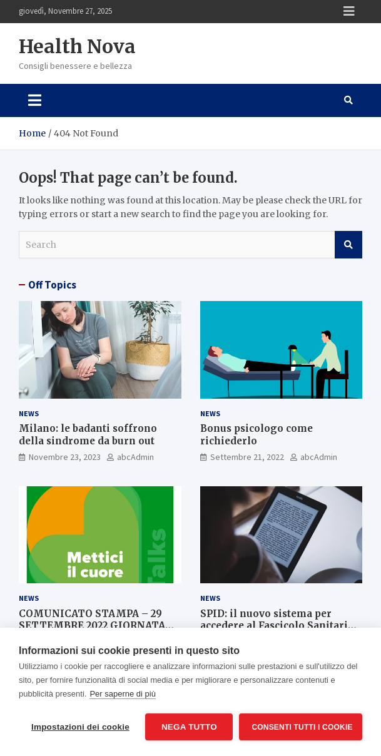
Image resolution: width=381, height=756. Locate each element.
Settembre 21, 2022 (247, 456)
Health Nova (77, 46)
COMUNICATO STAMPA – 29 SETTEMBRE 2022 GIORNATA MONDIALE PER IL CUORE (92, 626)
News (29, 413)
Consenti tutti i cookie (301, 727)
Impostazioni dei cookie (80, 727)
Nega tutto (189, 727)
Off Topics (52, 285)
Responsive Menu (349, 11)
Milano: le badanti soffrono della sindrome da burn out (88, 434)
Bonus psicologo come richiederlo (256, 434)
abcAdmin (135, 456)
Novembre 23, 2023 (65, 456)
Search (348, 244)
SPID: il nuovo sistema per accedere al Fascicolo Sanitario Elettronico (277, 626)
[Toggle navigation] (35, 100)
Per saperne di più (122, 693)
